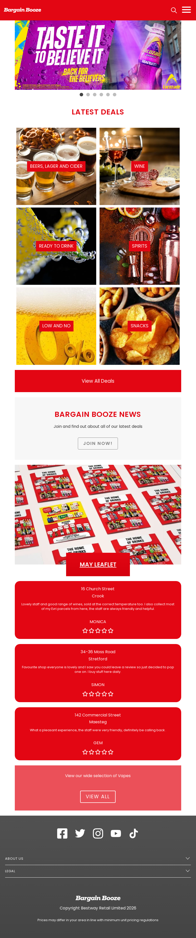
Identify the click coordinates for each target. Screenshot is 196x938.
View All (98, 796)
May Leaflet (98, 564)
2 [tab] (88, 94)
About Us (14, 858)
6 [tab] (114, 94)
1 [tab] (81, 94)
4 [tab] (101, 94)
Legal (10, 871)
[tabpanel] (98, 55)
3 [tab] (94, 94)
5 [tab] (108, 94)
